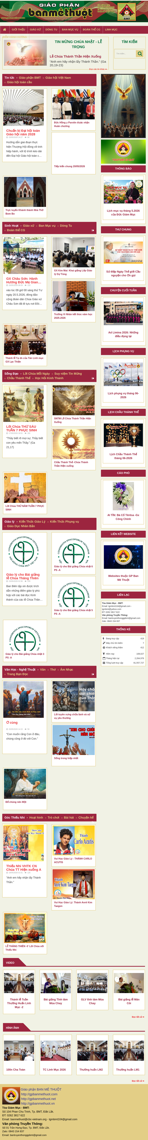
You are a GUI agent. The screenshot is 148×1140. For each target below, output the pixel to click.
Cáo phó (123, 473)
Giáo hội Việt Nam (58, 77)
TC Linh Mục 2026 (54, 1069)
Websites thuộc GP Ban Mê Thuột (123, 577)
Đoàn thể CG (16, 230)
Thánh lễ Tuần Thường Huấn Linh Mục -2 (19, 1003)
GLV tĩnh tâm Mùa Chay (92, 1001)
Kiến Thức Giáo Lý (32, 521)
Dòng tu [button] (51, 29)
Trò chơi (53, 817)
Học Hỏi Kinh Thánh (49, 378)
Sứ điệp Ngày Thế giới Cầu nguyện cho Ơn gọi (123, 273)
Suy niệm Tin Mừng (68, 373)
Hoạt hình (36, 817)
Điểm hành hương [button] (15, 37)
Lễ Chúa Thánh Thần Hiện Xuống (75, 56)
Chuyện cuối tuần (123, 290)
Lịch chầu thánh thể (123, 412)
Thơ (53, 669)
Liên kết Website (123, 534)
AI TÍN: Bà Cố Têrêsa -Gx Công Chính (123, 517)
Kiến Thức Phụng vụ (64, 521)
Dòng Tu (66, 225)
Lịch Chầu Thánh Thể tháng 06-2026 (123, 456)
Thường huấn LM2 (91, 1069)
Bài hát (69, 817)
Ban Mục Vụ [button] (70, 29)
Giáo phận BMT (30, 77)
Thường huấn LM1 (127, 1069)
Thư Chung (123, 229)
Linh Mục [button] (111, 29)
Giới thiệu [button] (18, 29)
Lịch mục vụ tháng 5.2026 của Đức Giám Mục (123, 212)
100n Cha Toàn (15, 1069)
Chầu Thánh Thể (18, 378)
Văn (43, 669)
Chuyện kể (85, 817)
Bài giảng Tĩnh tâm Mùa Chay (56, 1001)
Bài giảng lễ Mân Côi (128, 1001)
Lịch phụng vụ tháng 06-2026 (123, 395)
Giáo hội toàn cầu (19, 82)
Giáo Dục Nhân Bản (21, 526)
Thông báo (123, 168)
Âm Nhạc (66, 669)
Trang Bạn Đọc (17, 674)
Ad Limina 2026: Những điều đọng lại (123, 334)
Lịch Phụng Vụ (123, 351)
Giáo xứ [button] (35, 29)
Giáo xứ (28, 225)
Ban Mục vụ (47, 225)
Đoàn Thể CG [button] (91, 29)
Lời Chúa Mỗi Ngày (36, 373)
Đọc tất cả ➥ (138, 1017)
